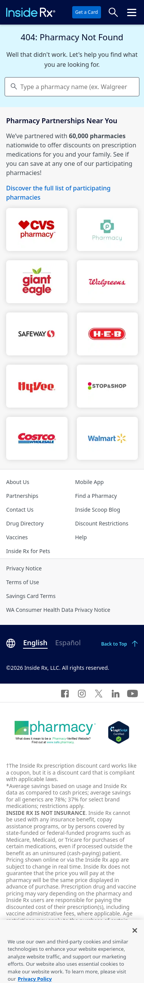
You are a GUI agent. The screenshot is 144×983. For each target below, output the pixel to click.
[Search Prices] (113, 12)
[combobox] (72, 86)
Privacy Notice (24, 568)
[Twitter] (98, 692)
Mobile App (89, 482)
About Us (17, 482)
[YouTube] (132, 692)
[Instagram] (81, 692)
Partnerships (22, 495)
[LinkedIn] (115, 692)
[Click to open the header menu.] (132, 12)
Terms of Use (22, 582)
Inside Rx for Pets (28, 551)
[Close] (134, 934)
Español (68, 642)
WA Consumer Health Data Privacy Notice (58, 609)
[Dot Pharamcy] (55, 732)
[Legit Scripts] (118, 732)
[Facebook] (65, 692)
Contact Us (19, 509)
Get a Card (86, 12)
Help (81, 537)
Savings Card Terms (31, 596)
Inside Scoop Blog (97, 509)
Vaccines (17, 537)
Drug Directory (24, 523)
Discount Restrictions (102, 523)
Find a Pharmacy (96, 495)
